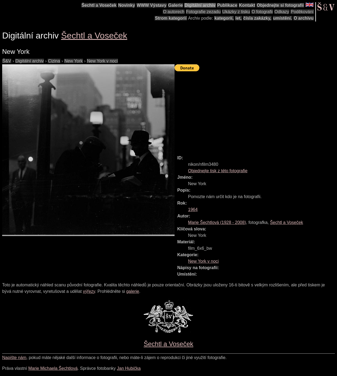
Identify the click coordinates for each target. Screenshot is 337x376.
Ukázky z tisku (236, 11)
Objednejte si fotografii (280, 5)
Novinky (126, 5)
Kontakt (247, 5)
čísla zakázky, (257, 18)
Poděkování (302, 11)
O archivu (304, 18)
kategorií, (224, 18)
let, (238, 18)
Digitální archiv (200, 5)
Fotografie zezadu (203, 11)
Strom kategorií (170, 18)
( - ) (217, 222)
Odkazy (282, 11)
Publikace (227, 5)
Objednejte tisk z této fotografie (218, 170)
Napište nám (14, 357)
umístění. (282, 18)
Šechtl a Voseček (99, 5)
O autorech (173, 11)
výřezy (89, 291)
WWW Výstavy (151, 5)
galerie (132, 291)
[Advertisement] (256, 111)
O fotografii (262, 11)
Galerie (175, 5)
